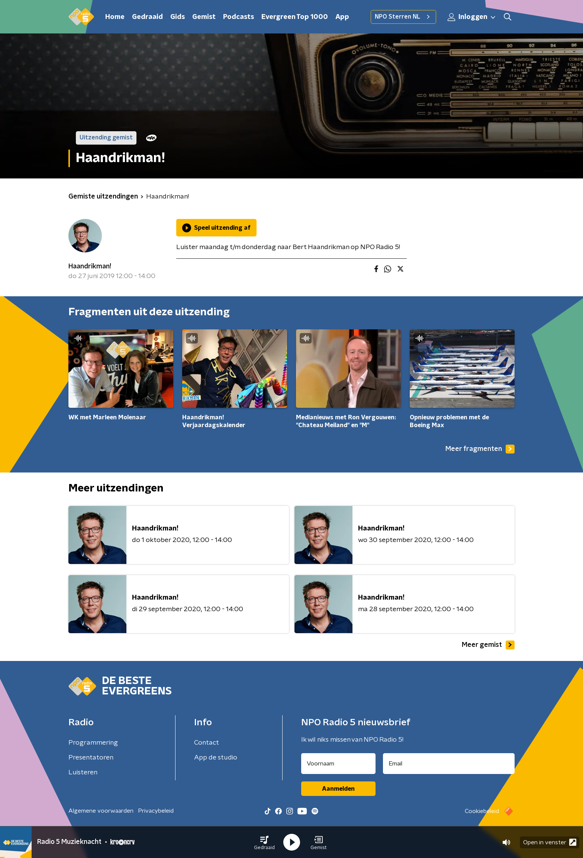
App (342, 17)
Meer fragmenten (480, 449)
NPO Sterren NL (403, 16)
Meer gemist (488, 645)
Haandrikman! (89, 266)
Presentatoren (90, 757)
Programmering (93, 742)
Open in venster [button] (549, 842)
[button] (264, 842)
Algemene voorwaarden (100, 811)
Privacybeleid (156, 811)
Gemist (204, 17)
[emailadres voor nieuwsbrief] (449, 763)
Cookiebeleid (482, 811)
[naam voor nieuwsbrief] (338, 763)
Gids (177, 17)
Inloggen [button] (471, 17)
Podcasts (238, 17)
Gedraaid (147, 17)
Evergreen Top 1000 (294, 17)
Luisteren (82, 772)
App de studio (215, 757)
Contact (206, 742)
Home (115, 17)
